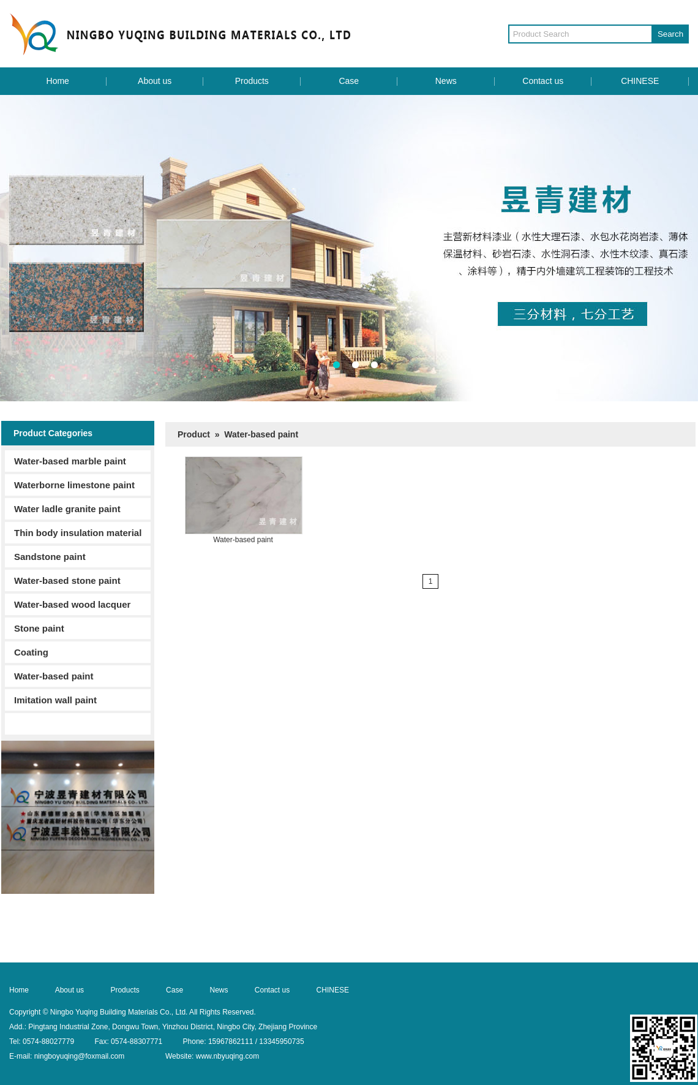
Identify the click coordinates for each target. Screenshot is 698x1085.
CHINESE (640, 81)
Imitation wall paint (55, 700)
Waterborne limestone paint (74, 485)
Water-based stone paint (67, 580)
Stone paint (39, 628)
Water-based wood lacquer (72, 604)
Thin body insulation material (77, 532)
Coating (31, 652)
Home (58, 81)
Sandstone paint (50, 556)
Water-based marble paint (70, 461)
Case (349, 81)
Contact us (542, 81)
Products (252, 81)
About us (154, 81)
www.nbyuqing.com (227, 1056)
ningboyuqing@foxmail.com (79, 1056)
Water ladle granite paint (67, 509)
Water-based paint (53, 676)
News (446, 81)
